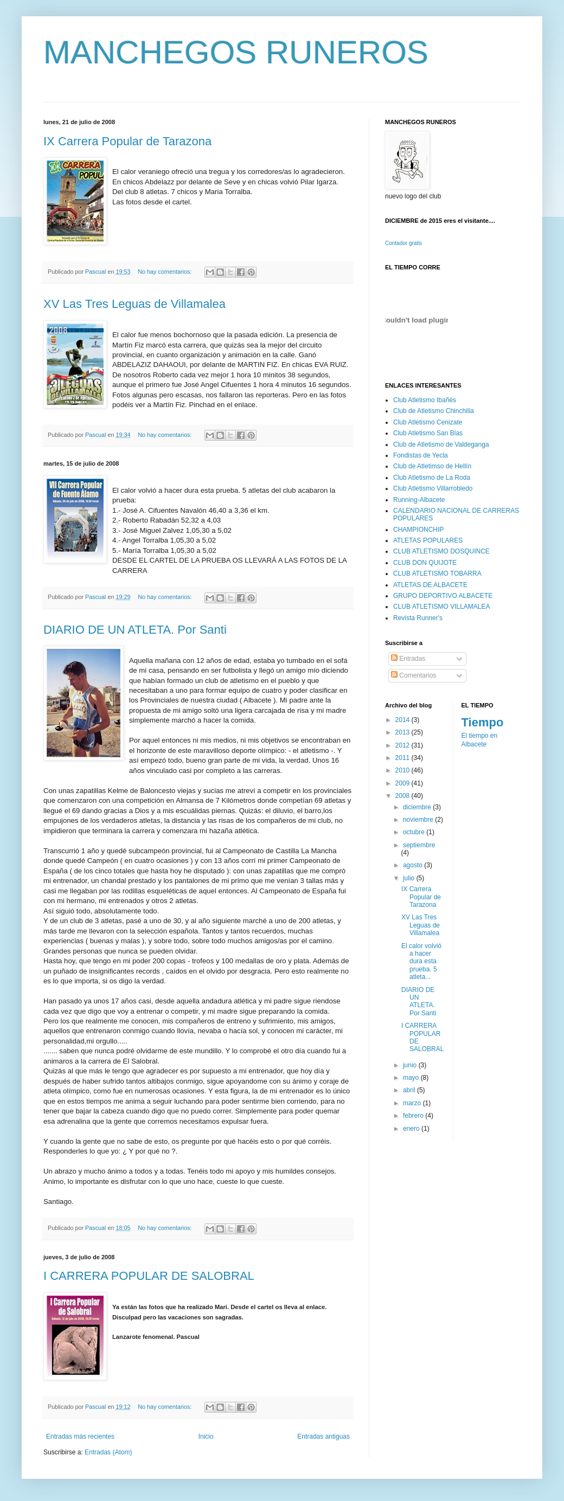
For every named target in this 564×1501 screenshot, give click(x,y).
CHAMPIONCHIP (418, 529)
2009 (403, 783)
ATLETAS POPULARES (428, 540)
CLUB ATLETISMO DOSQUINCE (441, 551)
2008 (403, 796)
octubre (414, 832)
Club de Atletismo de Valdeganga (441, 444)
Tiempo (483, 722)
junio (411, 1065)
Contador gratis (403, 243)
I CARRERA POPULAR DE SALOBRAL (148, 1276)
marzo (413, 1103)
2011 (403, 758)
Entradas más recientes (80, 1436)
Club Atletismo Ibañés (424, 400)
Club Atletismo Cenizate (427, 422)
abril (410, 1090)
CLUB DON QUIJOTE (425, 562)
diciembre (418, 807)
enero (412, 1128)
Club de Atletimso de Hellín (432, 466)
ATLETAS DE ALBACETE (430, 585)
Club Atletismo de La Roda (431, 477)
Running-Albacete (419, 500)
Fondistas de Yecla (420, 455)
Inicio (206, 1436)
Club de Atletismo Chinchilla (433, 411)
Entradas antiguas (323, 1436)
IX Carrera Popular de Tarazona (127, 141)
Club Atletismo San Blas (428, 433)
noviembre (419, 819)
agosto (413, 865)
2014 (403, 720)
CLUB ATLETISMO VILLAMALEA (441, 606)
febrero (414, 1115)
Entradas (408, 658)
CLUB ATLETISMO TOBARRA (437, 573)
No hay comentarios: (165, 271)
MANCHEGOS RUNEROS (235, 52)
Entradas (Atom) (108, 1452)
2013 (403, 732)
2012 (403, 745)
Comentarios (413, 675)
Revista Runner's (418, 618)
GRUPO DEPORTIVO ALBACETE (442, 596)
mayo (412, 1077)
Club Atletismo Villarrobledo (433, 488)
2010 (403, 770)
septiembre (419, 845)
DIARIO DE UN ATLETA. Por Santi (135, 629)
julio (409, 878)
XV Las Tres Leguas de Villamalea (134, 304)
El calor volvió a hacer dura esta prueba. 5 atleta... (421, 961)
